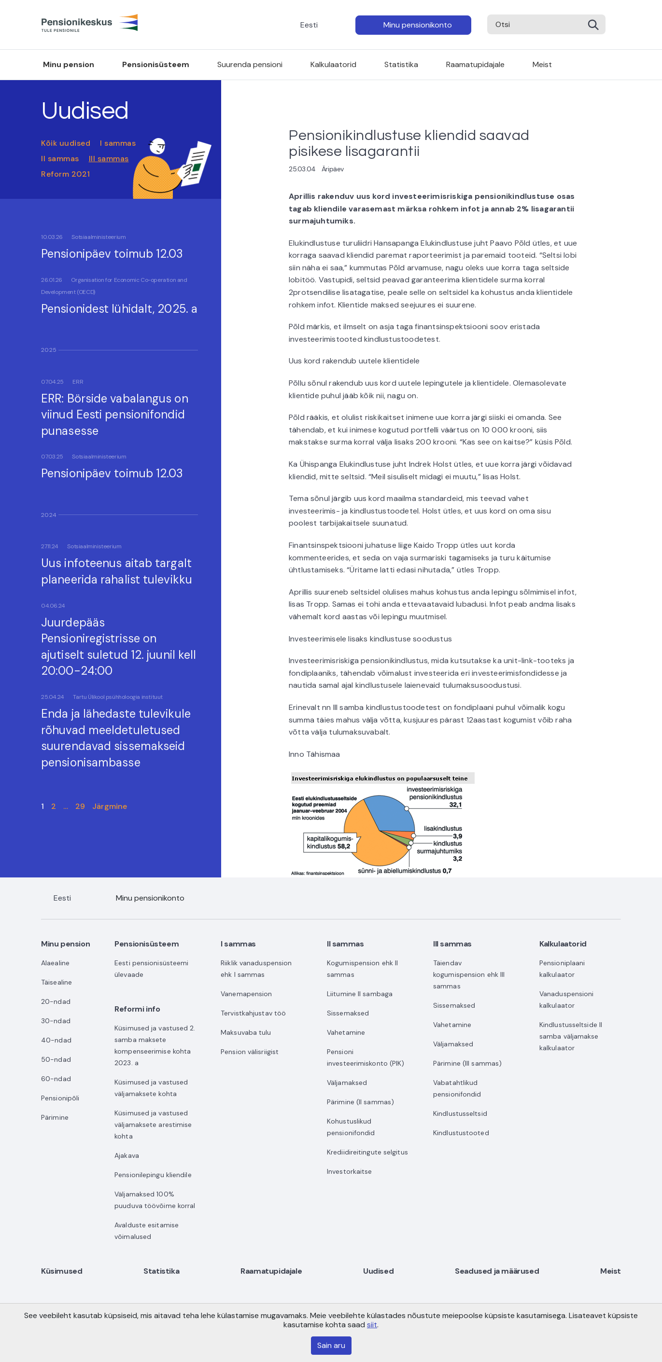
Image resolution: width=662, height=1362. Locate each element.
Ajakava (126, 1155)
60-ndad (56, 1078)
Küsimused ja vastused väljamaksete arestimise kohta (153, 1124)
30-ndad (55, 1020)
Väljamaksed (347, 1082)
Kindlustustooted (461, 1132)
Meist (542, 64)
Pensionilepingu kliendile (153, 1174)
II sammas (60, 158)
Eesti (309, 25)
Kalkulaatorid (333, 64)
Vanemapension (246, 993)
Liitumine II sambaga (360, 993)
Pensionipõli (60, 1098)
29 (80, 806)
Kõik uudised (65, 143)
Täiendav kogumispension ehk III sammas (469, 974)
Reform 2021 (65, 174)
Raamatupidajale (475, 64)
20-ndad (55, 1001)
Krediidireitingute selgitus (367, 1152)
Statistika (401, 64)
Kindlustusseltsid (460, 1113)
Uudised (378, 1271)
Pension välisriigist (250, 1051)
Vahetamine (346, 1032)
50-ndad (56, 1059)
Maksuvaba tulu (246, 1032)
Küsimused (61, 1271)
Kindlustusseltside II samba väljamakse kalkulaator (570, 1036)
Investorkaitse (349, 1171)
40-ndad (56, 1040)
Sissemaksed (348, 1013)
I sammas (118, 143)
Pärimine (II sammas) (360, 1102)
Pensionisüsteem (155, 64)
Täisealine (56, 982)
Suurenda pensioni (249, 64)
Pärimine (55, 1117)
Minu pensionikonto (417, 25)
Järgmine (109, 806)
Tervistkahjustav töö (253, 1013)
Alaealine (55, 963)
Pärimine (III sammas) (467, 1063)
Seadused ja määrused (497, 1271)
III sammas (109, 158)
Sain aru (331, 1345)
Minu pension (68, 64)
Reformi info (137, 1009)
